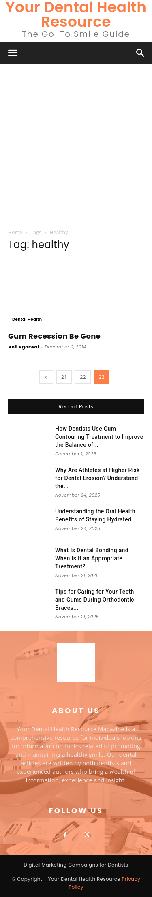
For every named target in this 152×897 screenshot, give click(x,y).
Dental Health (27, 319)
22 (83, 377)
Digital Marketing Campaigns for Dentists (76, 864)
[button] (13, 53)
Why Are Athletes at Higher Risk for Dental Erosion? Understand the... (97, 478)
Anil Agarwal (23, 347)
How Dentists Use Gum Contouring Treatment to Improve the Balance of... (99, 436)
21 (64, 377)
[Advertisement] (76, 144)
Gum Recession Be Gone (54, 336)
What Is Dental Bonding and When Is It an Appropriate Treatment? (91, 558)
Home (15, 232)
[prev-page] (46, 377)
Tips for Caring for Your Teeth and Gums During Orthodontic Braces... (94, 599)
